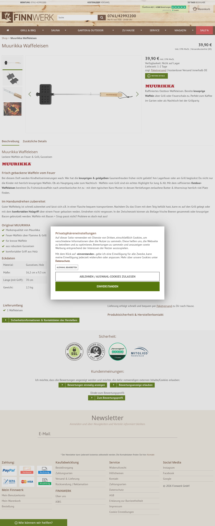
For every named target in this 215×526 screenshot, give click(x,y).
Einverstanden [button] (107, 286)
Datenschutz (62, 261)
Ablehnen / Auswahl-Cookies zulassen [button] (107, 276)
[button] (66, 267)
